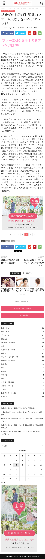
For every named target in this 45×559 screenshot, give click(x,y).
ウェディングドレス (8, 360)
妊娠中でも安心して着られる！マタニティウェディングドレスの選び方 (22, 433)
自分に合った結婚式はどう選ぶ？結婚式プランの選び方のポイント (22, 420)
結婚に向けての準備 (8, 350)
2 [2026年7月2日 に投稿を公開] (22, 460)
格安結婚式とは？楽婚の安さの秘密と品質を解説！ (19, 408)
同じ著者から (28, 273)
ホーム (3, 8)
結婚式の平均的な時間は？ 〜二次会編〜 (10, 261)
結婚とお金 (5, 328)
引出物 (3, 371)
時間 (2, 378)
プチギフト (5, 375)
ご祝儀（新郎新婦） (8, 382)
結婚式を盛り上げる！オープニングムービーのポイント (34, 262)
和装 (2, 368)
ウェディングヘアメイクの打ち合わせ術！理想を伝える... (37, 290)
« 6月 (3, 482)
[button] (41, 3)
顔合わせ (4, 339)
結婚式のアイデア (7, 364)
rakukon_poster (9, 28)
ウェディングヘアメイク (13, 8)
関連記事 (15, 273)
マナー (3, 389)
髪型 (13, 241)
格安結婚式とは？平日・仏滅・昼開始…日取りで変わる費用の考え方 (22, 426)
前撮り (3, 353)
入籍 (2, 346)
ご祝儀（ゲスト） (7, 386)
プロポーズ (5, 335)
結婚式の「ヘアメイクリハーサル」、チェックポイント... (22, 290)
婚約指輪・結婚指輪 (8, 342)
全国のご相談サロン (22, 301)
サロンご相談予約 (22, 315)
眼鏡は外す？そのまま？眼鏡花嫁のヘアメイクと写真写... (7, 290)
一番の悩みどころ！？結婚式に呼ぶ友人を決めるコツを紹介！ (21, 413)
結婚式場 (4, 397)
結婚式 (7, 241)
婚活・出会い (6, 332)
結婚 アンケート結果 (8, 393)
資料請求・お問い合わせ (22, 308)
